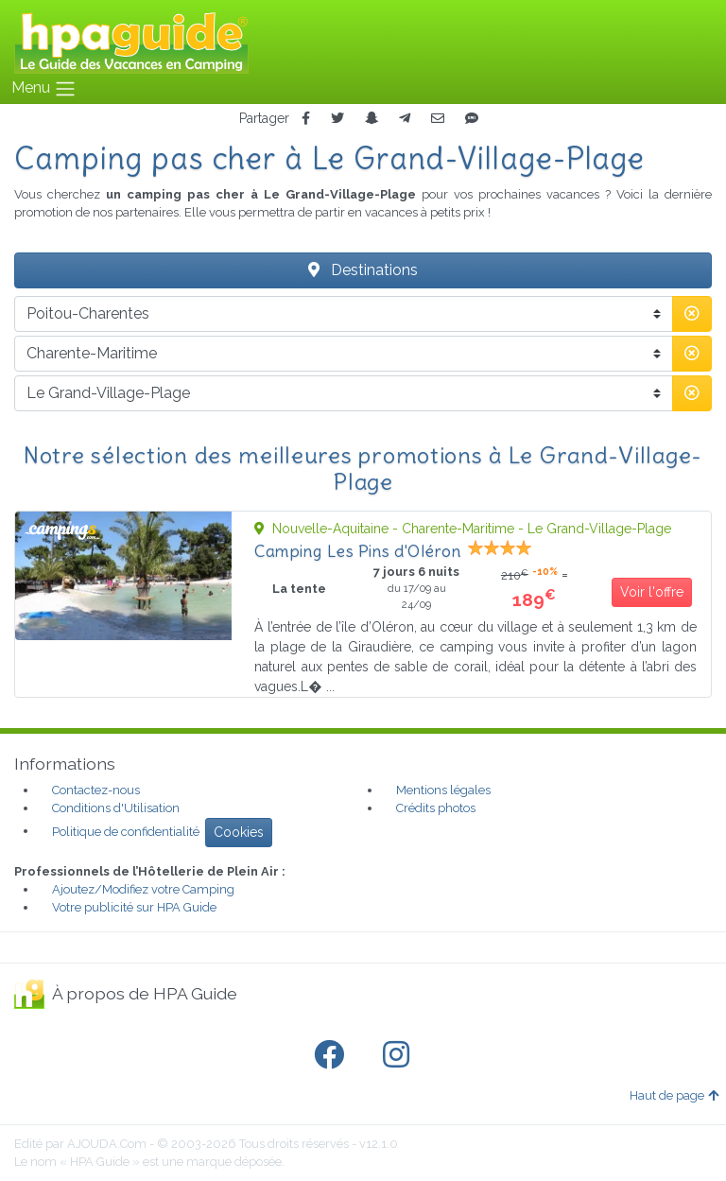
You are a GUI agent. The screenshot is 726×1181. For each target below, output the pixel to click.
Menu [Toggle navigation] (44, 89)
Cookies (239, 832)
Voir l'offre (651, 591)
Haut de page (674, 1095)
